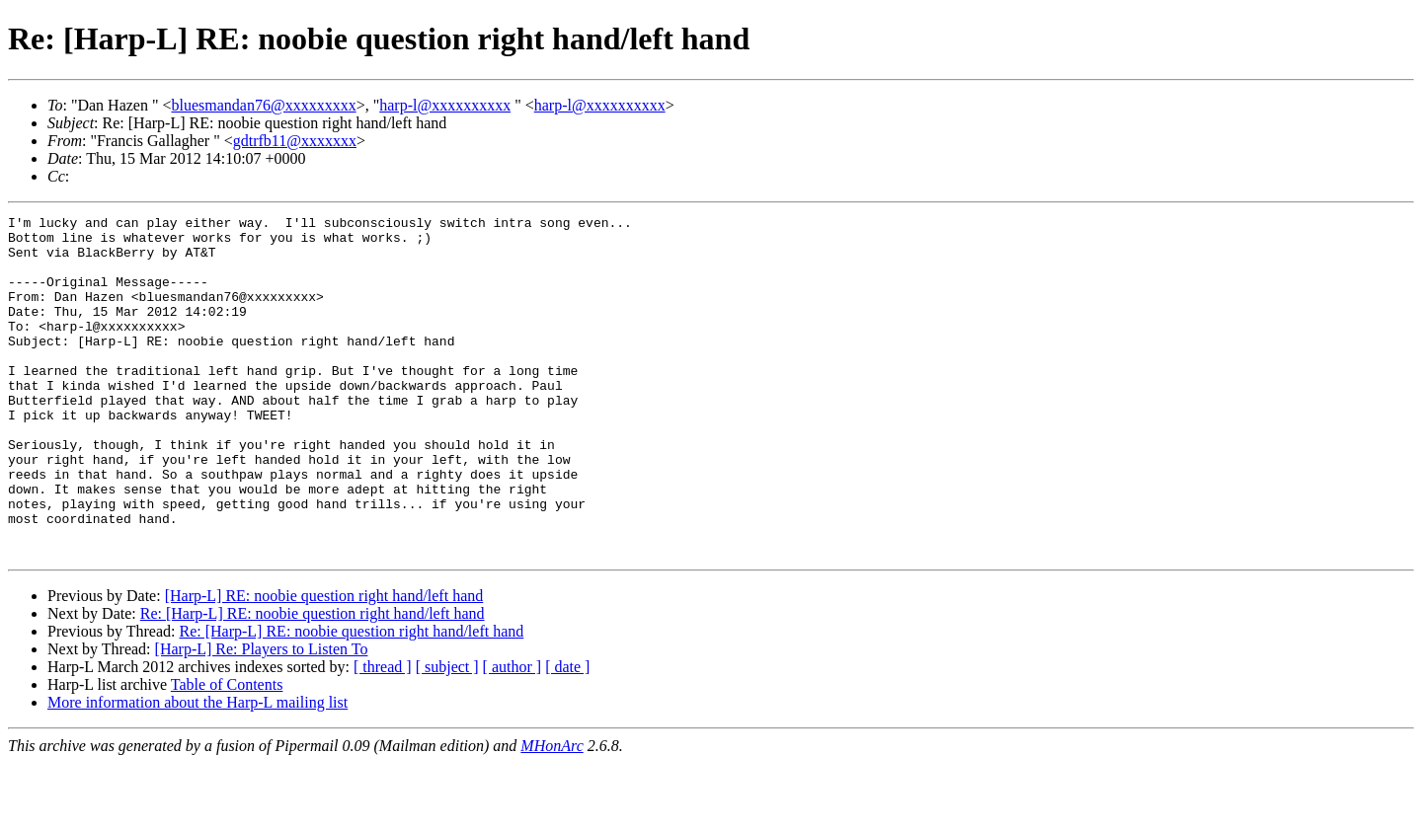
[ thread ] (383, 734)
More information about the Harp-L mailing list (197, 770)
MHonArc (551, 813)
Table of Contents (227, 752)
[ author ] (512, 734)
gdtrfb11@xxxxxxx (294, 140)
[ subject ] (447, 734)
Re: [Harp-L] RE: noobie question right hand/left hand (312, 681)
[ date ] (567, 734)
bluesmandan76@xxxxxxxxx (263, 105)
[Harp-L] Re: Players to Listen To (261, 717)
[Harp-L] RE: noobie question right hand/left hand (324, 663)
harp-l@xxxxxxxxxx (445, 105)
